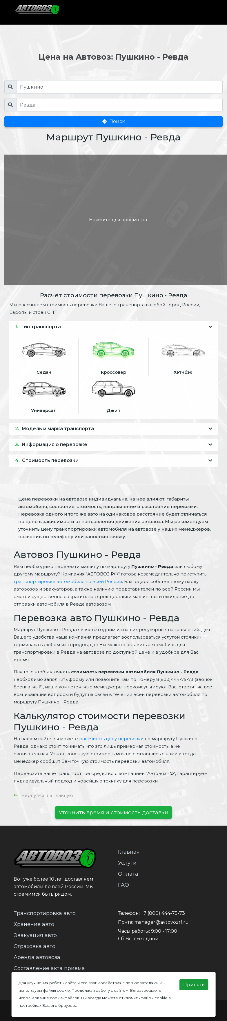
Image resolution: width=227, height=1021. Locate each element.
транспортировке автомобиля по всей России (68, 581)
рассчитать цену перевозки (111, 738)
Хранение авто (34, 924)
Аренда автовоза (37, 957)
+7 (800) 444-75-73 (163, 913)
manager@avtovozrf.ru (161, 922)
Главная (129, 852)
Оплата (128, 874)
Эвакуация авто (35, 935)
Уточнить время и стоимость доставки (113, 812)
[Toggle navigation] (202, 12)
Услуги (127, 863)
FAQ (123, 885)
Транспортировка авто (45, 913)
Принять (194, 984)
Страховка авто (34, 946)
